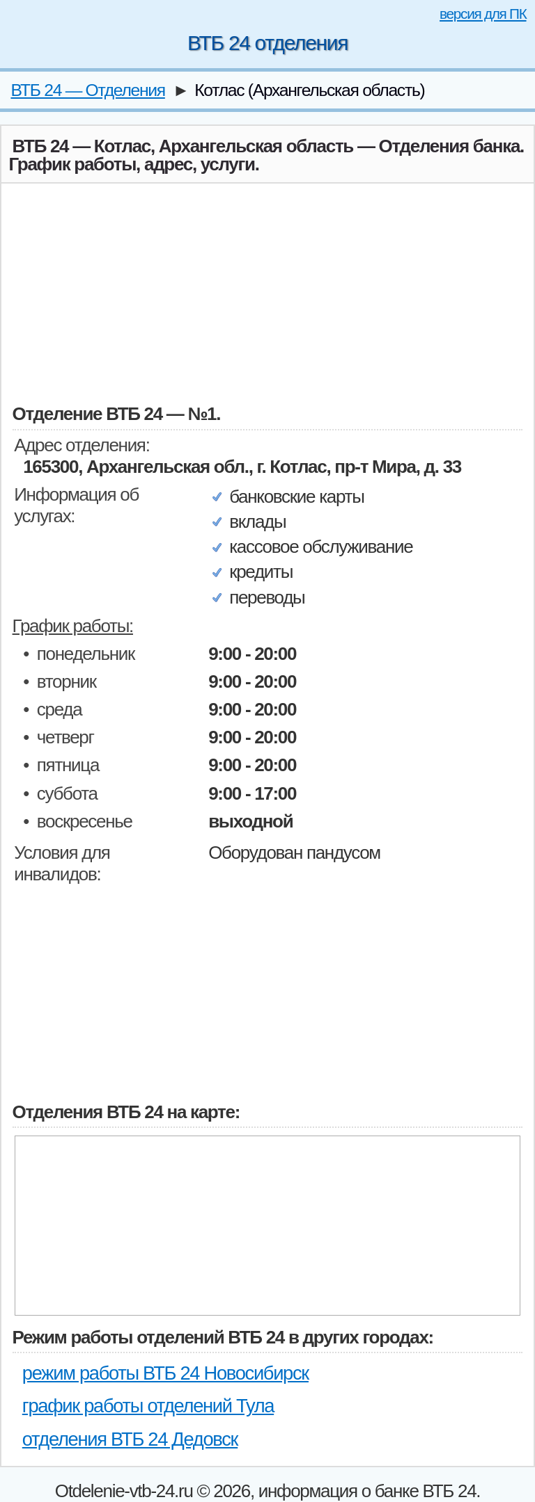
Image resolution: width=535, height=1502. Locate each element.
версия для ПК (483, 14)
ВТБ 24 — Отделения (87, 90)
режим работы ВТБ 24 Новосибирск (165, 1373)
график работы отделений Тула (148, 1405)
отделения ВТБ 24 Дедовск (130, 1439)
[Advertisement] (268, 292)
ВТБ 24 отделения (267, 42)
